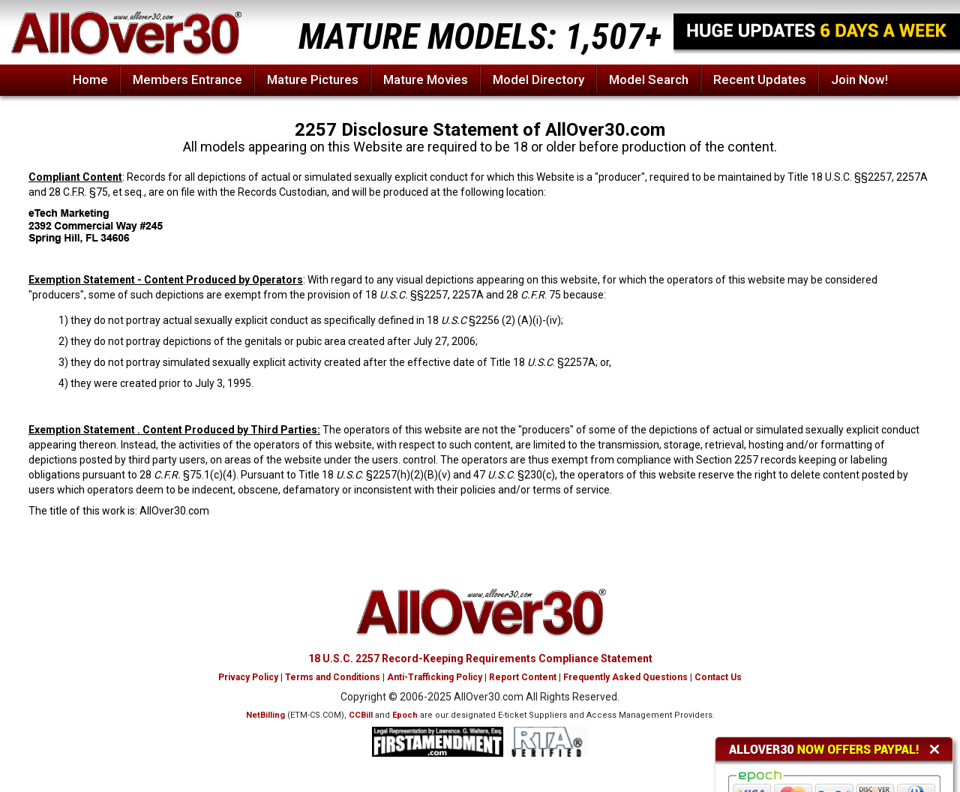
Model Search (648, 79)
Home (90, 79)
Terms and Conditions (332, 677)
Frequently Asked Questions (625, 677)
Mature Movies (425, 79)
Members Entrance (187, 79)
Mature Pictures (312, 79)
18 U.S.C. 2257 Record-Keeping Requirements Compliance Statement (480, 658)
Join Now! (859, 79)
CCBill (361, 715)
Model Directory (538, 79)
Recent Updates (759, 79)
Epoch (405, 715)
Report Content (522, 677)
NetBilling (265, 715)
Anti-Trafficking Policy (434, 677)
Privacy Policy (248, 677)
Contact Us (718, 677)
